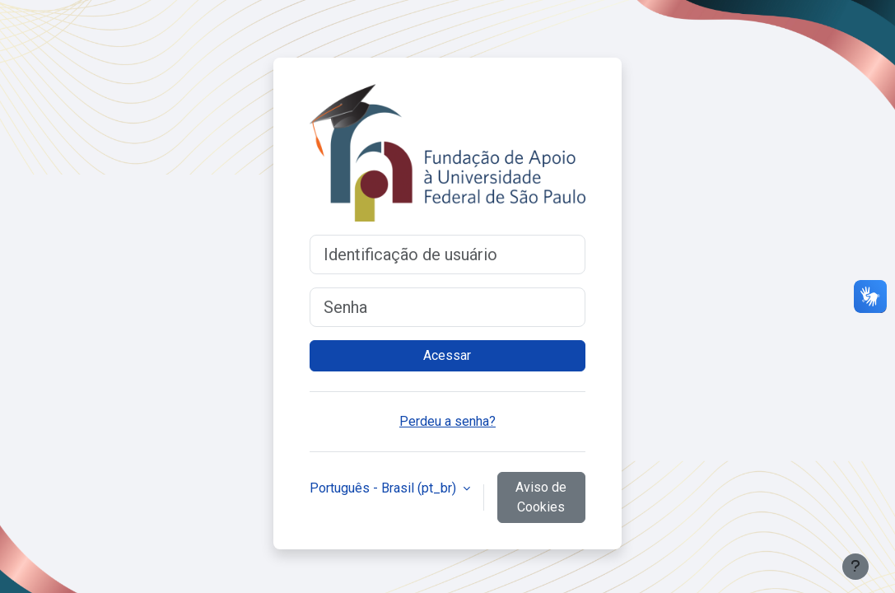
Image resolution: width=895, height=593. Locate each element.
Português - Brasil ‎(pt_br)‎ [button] (384, 488)
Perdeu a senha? (447, 421)
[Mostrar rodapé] (855, 566)
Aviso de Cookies (540, 497)
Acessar (447, 355)
